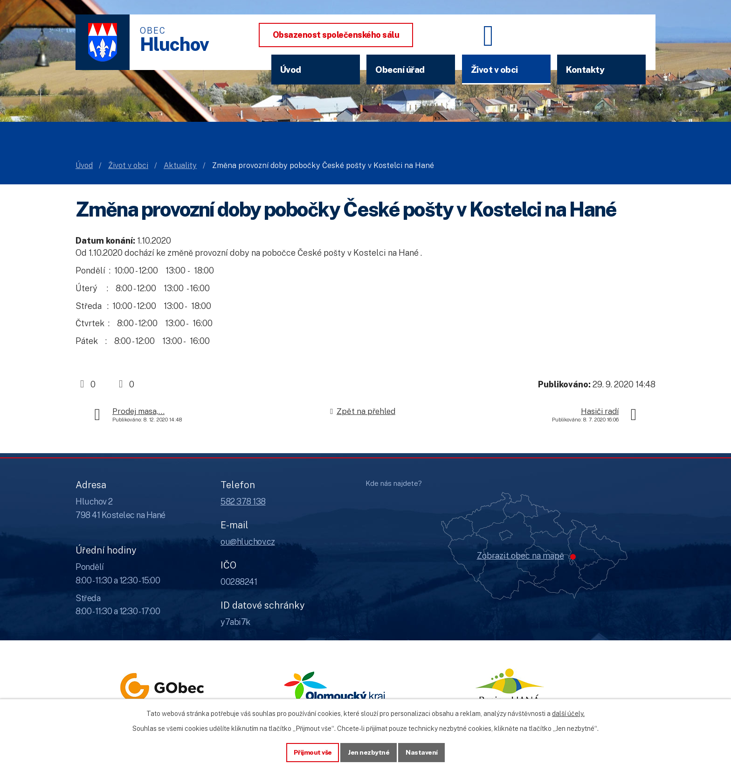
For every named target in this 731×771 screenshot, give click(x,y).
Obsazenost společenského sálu (336, 35)
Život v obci (494, 69)
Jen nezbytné (369, 752)
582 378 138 (243, 501)
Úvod (290, 69)
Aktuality (180, 165)
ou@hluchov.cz (248, 542)
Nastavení (422, 752)
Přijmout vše (312, 752)
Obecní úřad (400, 69)
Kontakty (585, 69)
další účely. (568, 713)
